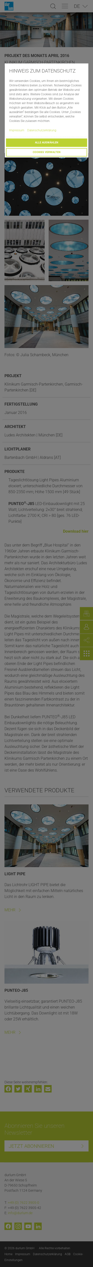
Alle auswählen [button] (46, 142)
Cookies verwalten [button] (47, 152)
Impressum (16, 130)
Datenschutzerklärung (41, 130)
